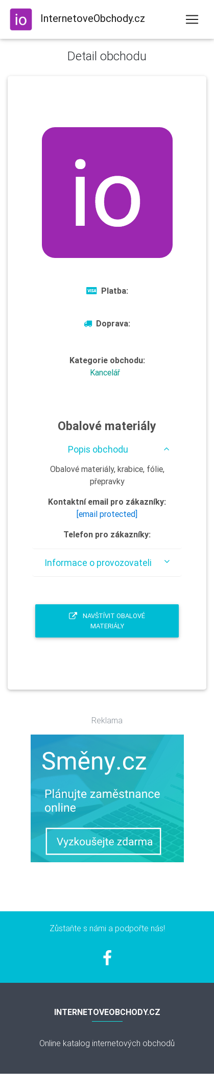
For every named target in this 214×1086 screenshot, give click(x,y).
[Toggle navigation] (192, 19)
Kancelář (105, 372)
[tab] (107, 449)
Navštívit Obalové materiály (107, 620)
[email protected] (107, 514)
